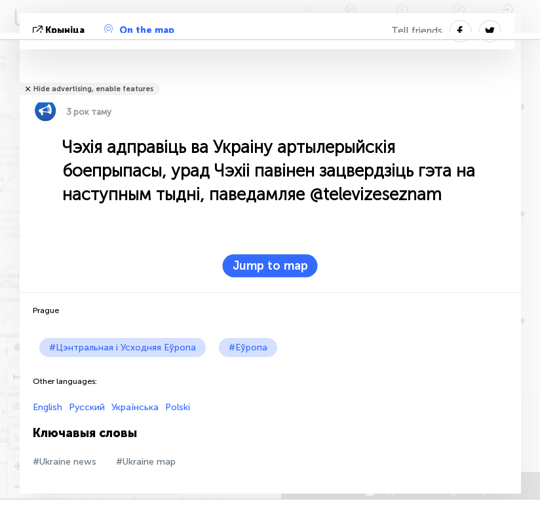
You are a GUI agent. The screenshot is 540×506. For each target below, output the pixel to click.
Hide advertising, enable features (93, 89)
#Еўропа (248, 347)
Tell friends (416, 31)
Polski (177, 407)
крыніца (60, 30)
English (47, 407)
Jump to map (270, 266)
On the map (139, 30)
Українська (135, 407)
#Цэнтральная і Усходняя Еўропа (122, 347)
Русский (87, 407)
